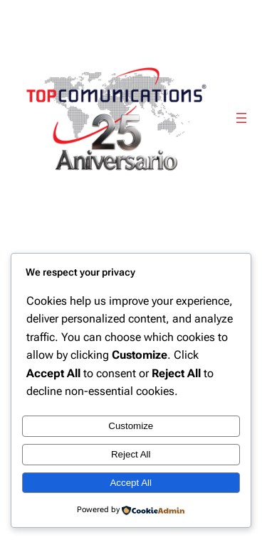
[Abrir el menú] (241, 117)
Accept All (131, 482)
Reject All (131, 454)
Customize (130, 426)
